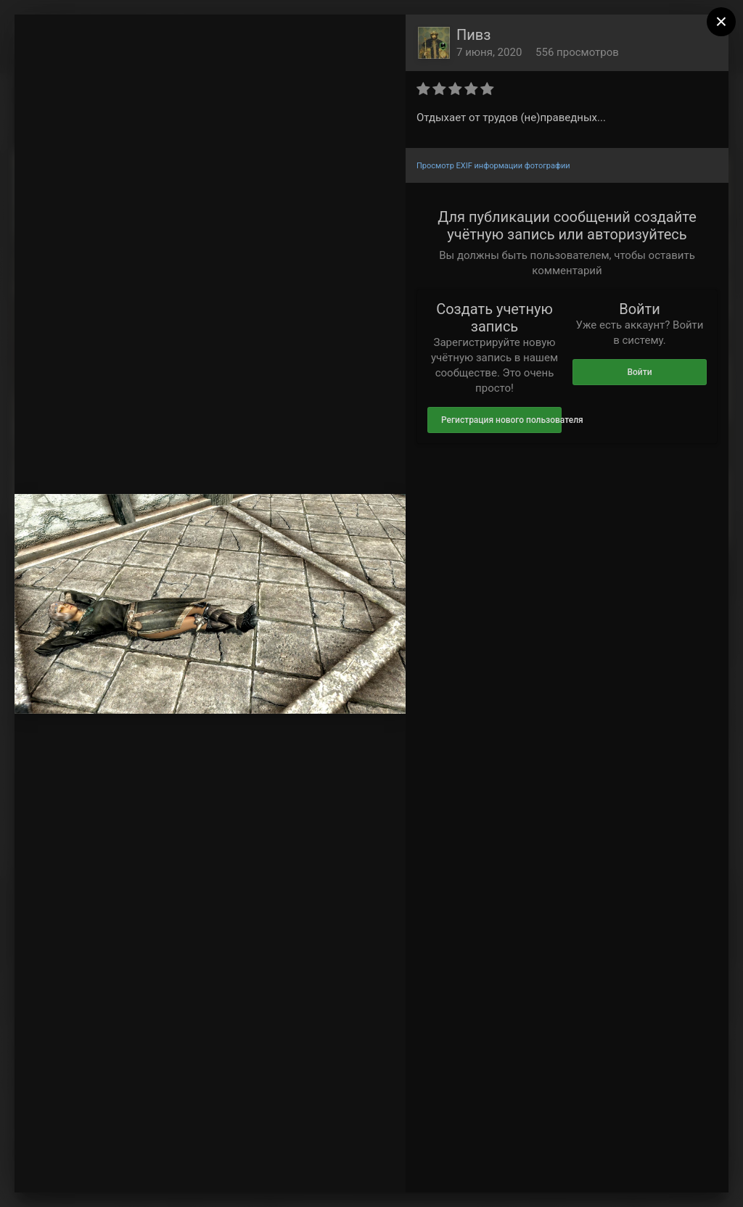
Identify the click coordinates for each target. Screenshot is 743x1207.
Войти (639, 372)
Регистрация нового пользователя (501, 420)
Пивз (473, 35)
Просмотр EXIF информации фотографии (493, 165)
